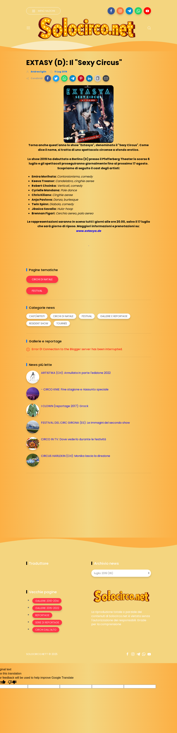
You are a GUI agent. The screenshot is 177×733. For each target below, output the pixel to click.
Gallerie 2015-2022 (47, 608)
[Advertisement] (53, 501)
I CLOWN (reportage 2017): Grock (64, 406)
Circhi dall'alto (45, 630)
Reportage (42, 615)
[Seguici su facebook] (111, 10)
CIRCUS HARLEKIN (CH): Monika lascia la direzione (75, 456)
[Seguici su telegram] (129, 10)
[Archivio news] (121, 573)
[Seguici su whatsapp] (138, 10)
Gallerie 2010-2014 (47, 601)
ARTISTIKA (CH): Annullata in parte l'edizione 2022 (76, 373)
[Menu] (28, 28)
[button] (47, 78)
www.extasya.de (88, 231)
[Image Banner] (121, 596)
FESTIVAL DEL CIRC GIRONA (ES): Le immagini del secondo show (85, 423)
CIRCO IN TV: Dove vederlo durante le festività (73, 439)
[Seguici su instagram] (120, 10)
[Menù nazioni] (43, 10)
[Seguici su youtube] (147, 10)
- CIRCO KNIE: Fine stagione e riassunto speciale (74, 389)
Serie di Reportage (47, 622)
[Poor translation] (12, 682)
